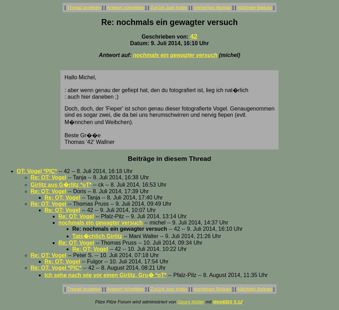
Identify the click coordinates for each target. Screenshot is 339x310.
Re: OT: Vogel (48, 177)
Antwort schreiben (125, 7)
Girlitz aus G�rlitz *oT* (61, 185)
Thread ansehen (84, 7)
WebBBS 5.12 (228, 301)
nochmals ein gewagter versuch (175, 55)
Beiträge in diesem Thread (169, 158)
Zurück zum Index (168, 7)
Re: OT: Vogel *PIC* (56, 268)
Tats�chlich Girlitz (97, 236)
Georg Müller (190, 301)
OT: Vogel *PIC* (37, 171)
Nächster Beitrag (254, 7)
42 (193, 36)
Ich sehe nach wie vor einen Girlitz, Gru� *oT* (105, 275)
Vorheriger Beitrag (212, 7)
